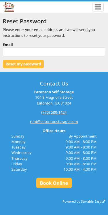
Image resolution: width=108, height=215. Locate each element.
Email (8, 44)
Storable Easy (93, 201)
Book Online (54, 183)
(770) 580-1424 (54, 112)
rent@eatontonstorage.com (54, 121)
